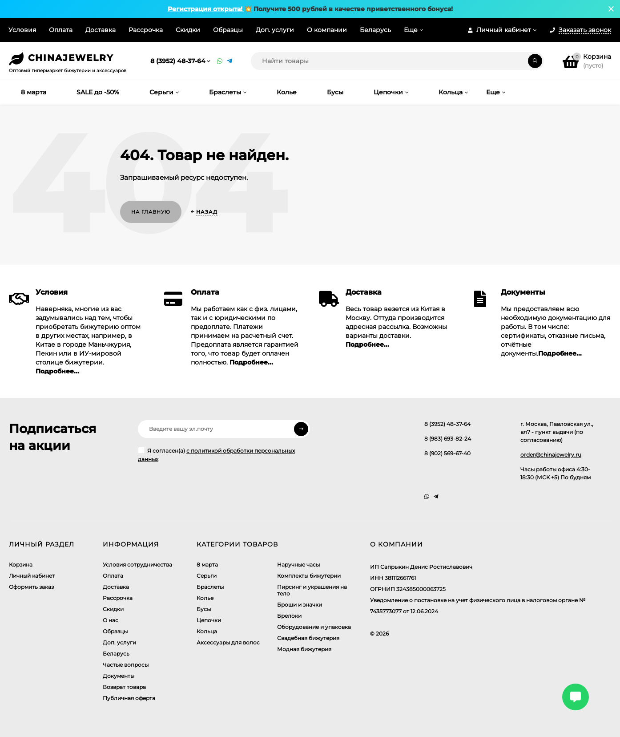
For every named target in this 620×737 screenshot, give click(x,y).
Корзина (20, 564)
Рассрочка (146, 30)
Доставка (100, 30)
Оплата (60, 30)
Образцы (228, 30)
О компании (327, 30)
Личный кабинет (32, 575)
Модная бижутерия (304, 649)
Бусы (204, 609)
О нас (110, 620)
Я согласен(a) (216, 454)
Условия (22, 30)
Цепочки (209, 620)
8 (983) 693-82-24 (447, 438)
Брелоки (289, 615)
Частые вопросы (126, 664)
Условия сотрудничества (137, 564)
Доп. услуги (275, 30)
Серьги (207, 575)
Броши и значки (299, 604)
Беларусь (375, 30)
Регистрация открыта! (206, 9)
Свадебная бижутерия (308, 638)
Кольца (207, 631)
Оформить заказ (31, 586)
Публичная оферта (129, 698)
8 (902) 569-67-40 (447, 453)
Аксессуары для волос (228, 642)
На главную (150, 212)
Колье (205, 598)
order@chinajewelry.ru (550, 454)
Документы (118, 675)
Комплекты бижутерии (309, 575)
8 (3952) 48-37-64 (177, 61)
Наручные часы (298, 564)
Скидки (188, 30)
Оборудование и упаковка (314, 627)
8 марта (207, 564)
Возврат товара (124, 687)
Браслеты (210, 586)
